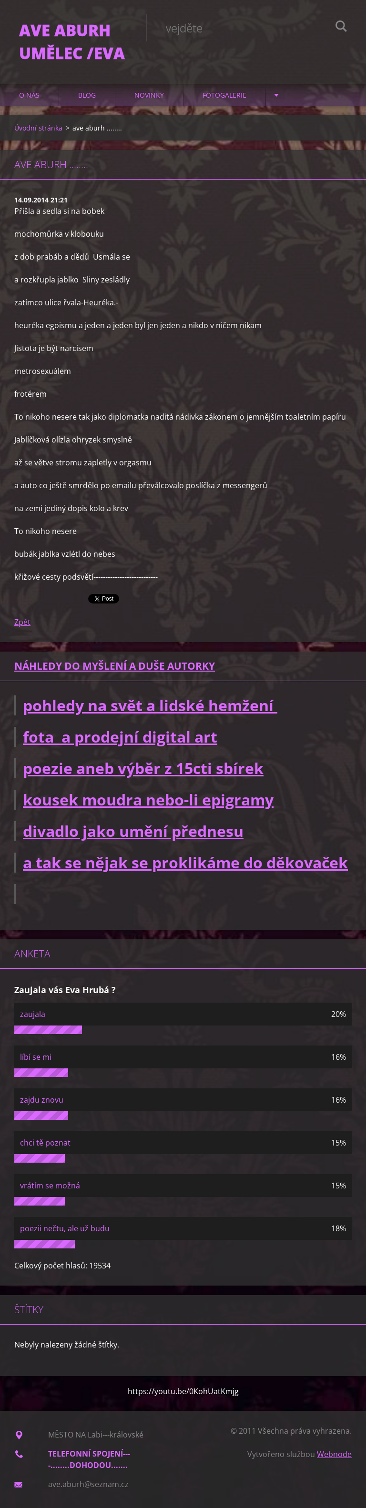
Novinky (149, 95)
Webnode (334, 1454)
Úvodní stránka (38, 127)
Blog (87, 95)
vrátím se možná (50, 1185)
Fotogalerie (224, 95)
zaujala (32, 1014)
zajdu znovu (41, 1100)
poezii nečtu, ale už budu (65, 1228)
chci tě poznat (45, 1142)
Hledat (341, 27)
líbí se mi (35, 1057)
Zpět (22, 622)
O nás (29, 95)
